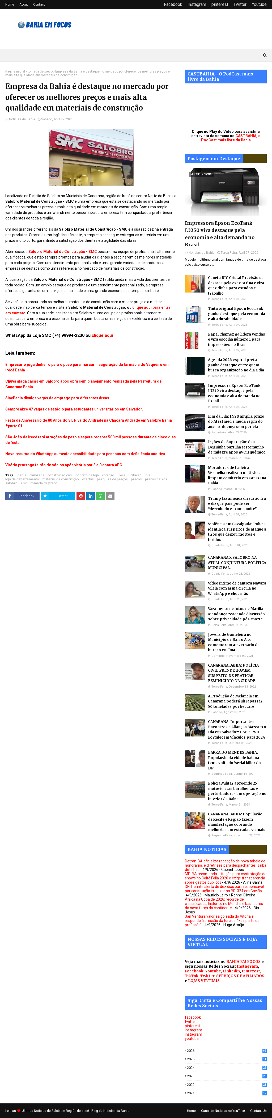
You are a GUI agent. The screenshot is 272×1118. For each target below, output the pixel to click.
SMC (92, 251)
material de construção (60, 479)
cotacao (108, 475)
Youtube (259, 4)
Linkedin (231, 971)
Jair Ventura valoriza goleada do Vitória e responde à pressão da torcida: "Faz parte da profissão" (222, 920)
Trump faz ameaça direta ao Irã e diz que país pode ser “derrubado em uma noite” (237, 503)
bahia (22, 475)
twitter (190, 1021)
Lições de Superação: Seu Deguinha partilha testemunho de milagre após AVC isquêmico (237, 447)
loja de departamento (22, 479)
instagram (193, 1030)
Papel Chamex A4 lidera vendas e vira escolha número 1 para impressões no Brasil (236, 339)
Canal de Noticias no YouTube (223, 1111)
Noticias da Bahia (22, 119)
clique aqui (102, 335)
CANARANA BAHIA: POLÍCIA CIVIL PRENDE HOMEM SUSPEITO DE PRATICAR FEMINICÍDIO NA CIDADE (233, 673)
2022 (227, 1085)
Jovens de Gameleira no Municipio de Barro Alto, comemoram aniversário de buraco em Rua (234, 642)
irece (121, 475)
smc (24, 483)
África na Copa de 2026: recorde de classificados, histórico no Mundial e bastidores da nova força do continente (224, 903)
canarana (36, 475)
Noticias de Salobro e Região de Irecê (62, 1111)
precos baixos (156, 479)
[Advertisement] (91, 559)
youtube (192, 1038)
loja (147, 475)
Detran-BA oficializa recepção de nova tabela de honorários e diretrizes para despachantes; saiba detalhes (225, 865)
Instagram (197, 4)
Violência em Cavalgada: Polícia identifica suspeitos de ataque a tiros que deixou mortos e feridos (237, 532)
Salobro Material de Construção (56, 251)
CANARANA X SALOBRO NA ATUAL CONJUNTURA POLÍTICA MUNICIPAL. (237, 562)
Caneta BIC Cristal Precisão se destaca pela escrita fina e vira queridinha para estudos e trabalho (236, 286)
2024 (227, 1068)
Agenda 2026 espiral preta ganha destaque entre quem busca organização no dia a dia (236, 365)
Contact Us (258, 1111)
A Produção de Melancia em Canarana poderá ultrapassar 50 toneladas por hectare (235, 701)
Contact (39, 4)
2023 (227, 1076)
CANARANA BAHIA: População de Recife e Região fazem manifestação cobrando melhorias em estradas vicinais (236, 822)
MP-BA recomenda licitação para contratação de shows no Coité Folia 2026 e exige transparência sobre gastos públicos (225, 878)
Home (9, 4)
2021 (227, 1093)
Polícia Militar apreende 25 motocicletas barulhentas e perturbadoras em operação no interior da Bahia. (237, 791)
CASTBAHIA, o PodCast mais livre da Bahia (231, 138)
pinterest (219, 4)
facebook (193, 1017)
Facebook (173, 4)
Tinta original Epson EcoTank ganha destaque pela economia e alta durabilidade (236, 313)
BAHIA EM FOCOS (243, 961)
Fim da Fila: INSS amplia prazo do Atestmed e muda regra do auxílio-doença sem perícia (236, 421)
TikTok (191, 975)
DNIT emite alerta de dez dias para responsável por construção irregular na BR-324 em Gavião (224, 888)
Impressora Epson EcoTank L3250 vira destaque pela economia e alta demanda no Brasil (219, 234)
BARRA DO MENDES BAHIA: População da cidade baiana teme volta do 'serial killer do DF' (234, 760)
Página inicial (15, 71)
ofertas (88, 479)
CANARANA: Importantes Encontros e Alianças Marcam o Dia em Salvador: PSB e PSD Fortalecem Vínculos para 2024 (237, 729)
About (23, 4)
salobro (11, 483)
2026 (227, 1051)
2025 (227, 1059)
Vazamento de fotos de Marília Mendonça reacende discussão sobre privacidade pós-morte (236, 614)
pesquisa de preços (112, 479)
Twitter (239, 4)
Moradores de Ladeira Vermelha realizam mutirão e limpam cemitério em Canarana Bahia (237, 475)
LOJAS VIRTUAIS (204, 980)
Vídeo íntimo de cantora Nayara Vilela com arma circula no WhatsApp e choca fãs (237, 588)
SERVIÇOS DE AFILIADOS (240, 975)
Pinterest (251, 971)
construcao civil (60, 475)
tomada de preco (40, 71)
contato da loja (87, 475)
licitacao (135, 475)
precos (136, 479)
